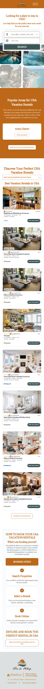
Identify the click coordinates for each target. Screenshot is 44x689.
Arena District (12, 298)
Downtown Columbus (14, 257)
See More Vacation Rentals (22, 516)
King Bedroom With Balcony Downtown (16, 213)
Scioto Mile (11, 216)
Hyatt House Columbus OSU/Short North (17, 417)
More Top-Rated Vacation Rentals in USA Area (22, 642)
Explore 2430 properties (22, 135)
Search (22, 47)
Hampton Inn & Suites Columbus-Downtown (18, 499)
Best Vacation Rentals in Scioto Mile (17, 177)
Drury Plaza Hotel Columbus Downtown (17, 254)
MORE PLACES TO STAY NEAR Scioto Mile (22, 147)
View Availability (33, 220)
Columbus (6, 216)
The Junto (7, 336)
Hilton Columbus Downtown (13, 295)
